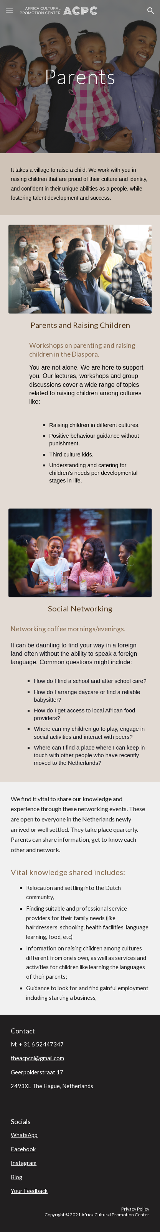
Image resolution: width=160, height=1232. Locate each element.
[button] (9, 10)
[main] (80, 76)
